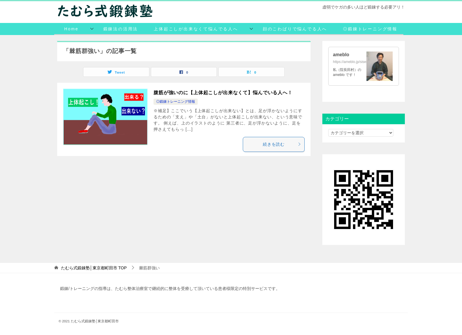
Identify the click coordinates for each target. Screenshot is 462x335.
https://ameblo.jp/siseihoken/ (355, 62)
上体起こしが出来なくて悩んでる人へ (196, 28)
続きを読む (282, 144)
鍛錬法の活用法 (120, 28)
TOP (94, 268)
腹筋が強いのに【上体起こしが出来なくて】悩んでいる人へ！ (223, 92)
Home (71, 28)
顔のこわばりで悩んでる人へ (295, 28)
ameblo (341, 54)
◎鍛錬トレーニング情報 (370, 28)
